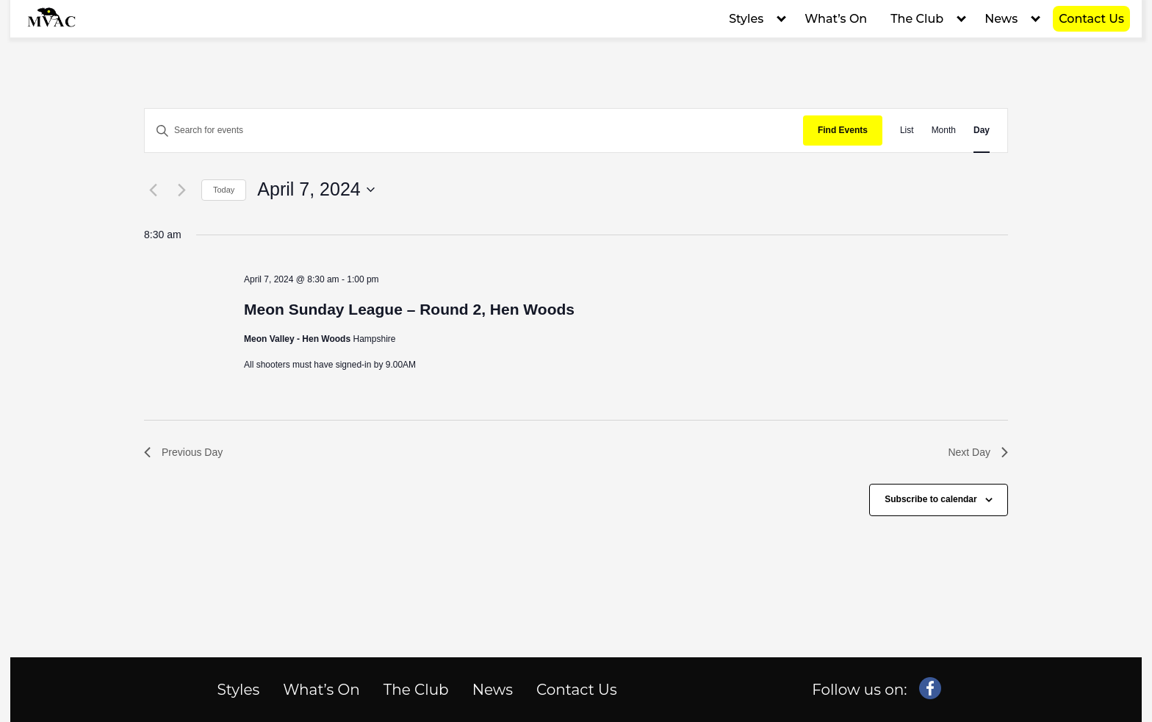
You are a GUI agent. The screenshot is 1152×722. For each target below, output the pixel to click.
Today (223, 189)
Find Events (843, 130)
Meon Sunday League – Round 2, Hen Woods (409, 309)
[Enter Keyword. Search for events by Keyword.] (474, 130)
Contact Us (1091, 19)
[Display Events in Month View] (944, 130)
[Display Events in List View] (907, 130)
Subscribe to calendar (930, 499)
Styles (746, 19)
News (1001, 19)
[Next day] (181, 190)
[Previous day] (153, 190)
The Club (916, 19)
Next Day (978, 452)
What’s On (835, 19)
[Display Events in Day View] (981, 130)
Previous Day (183, 452)
